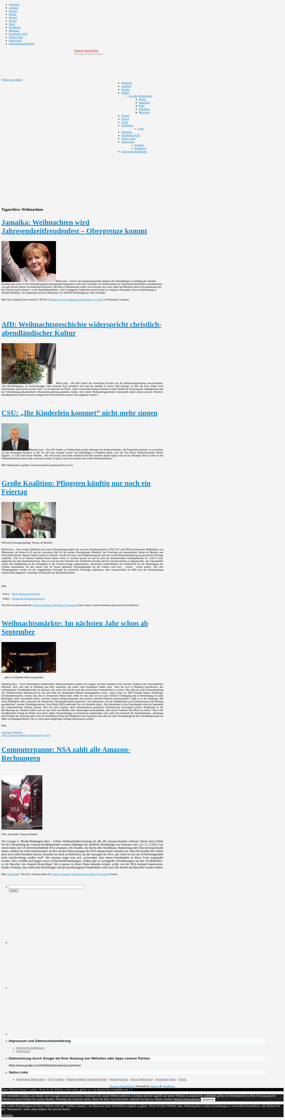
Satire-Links (16, 37)
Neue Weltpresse (142, 1079)
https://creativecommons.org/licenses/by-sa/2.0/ (26, 735)
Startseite (14, 4)
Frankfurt (144, 109)
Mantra (154, 1086)
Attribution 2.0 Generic (64, 605)
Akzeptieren (208, 1099)
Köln (141, 105)
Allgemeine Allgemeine (30, 1079)
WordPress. (169, 1086)
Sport (12, 24)
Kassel (13, 20)
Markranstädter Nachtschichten (87, 1079)
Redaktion (140, 148)
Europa (13, 11)
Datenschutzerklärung (21, 43)
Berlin (142, 99)
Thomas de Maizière (29, 594)
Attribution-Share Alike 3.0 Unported (90, 874)
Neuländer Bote (165, 1079)
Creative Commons (42, 605)
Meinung (14, 30)
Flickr (15, 594)
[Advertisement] (133, 178)
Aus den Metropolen (140, 96)
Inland (12, 14)
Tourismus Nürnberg (12, 732)
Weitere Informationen (187, 1099)
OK (131, 1089)
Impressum (15, 40)
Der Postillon (56, 1079)
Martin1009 (13, 874)
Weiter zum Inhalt (11, 79)
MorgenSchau (119, 1079)
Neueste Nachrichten (86, 50)
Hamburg (144, 102)
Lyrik (140, 128)
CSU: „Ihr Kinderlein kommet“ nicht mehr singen (79, 413)
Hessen (13, 17)
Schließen (7, 1115)
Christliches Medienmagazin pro (28, 598)
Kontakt (139, 145)
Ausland (13, 7)
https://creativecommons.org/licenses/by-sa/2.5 (76, 299)
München (144, 112)
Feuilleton (15, 27)
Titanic (182, 1079)
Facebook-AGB (18, 33)
